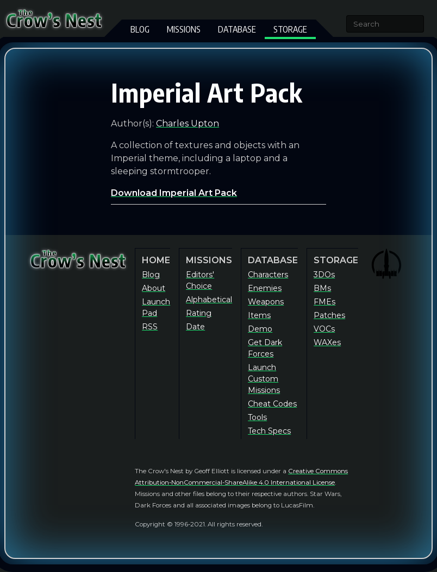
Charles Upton (187, 123)
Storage (290, 29)
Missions (184, 29)
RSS (150, 327)
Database (237, 29)
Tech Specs (269, 431)
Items (259, 315)
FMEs (324, 302)
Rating (198, 313)
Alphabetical (209, 299)
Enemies (265, 288)
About (153, 288)
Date (195, 327)
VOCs (324, 329)
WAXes (327, 342)
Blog (139, 29)
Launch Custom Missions (264, 379)
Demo (260, 329)
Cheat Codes (272, 404)
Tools (257, 417)
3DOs (324, 274)
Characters (268, 274)
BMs (322, 288)
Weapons (266, 302)
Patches (329, 315)
